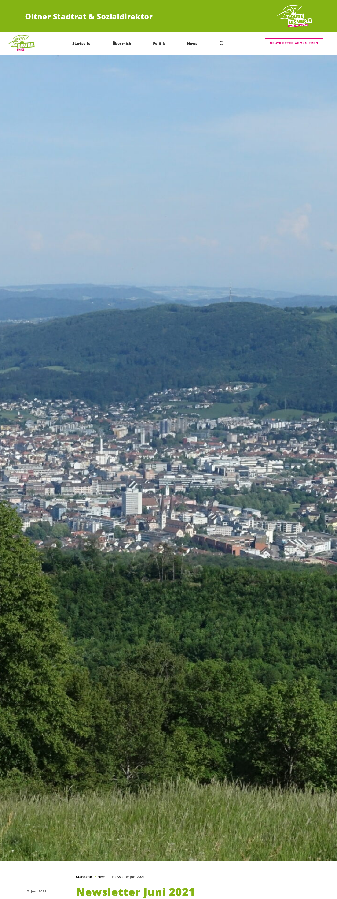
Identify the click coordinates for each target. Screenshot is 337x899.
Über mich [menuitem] (122, 43)
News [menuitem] (192, 43)
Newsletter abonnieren (294, 43)
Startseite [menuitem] (81, 43)
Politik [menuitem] (159, 43)
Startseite (84, 876)
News (102, 876)
